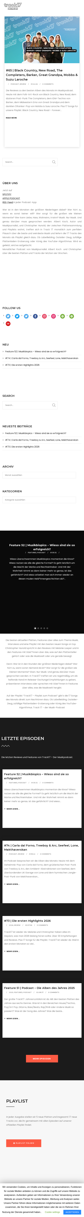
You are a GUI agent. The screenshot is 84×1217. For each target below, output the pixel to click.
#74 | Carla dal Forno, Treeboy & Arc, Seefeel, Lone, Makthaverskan (41, 358)
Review (23, 84)
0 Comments (47, 84)
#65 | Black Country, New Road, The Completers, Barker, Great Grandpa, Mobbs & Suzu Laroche (42, 75)
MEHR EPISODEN (42, 1058)
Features (32, 553)
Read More (11, 118)
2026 (11, 925)
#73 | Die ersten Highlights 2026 (22, 365)
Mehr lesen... (12, 809)
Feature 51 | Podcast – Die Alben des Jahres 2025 (39, 988)
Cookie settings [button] (52, 1212)
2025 (11, 992)
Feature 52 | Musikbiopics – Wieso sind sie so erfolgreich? (35, 351)
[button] (23, 1143)
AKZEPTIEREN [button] (72, 1212)
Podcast (15, 84)
